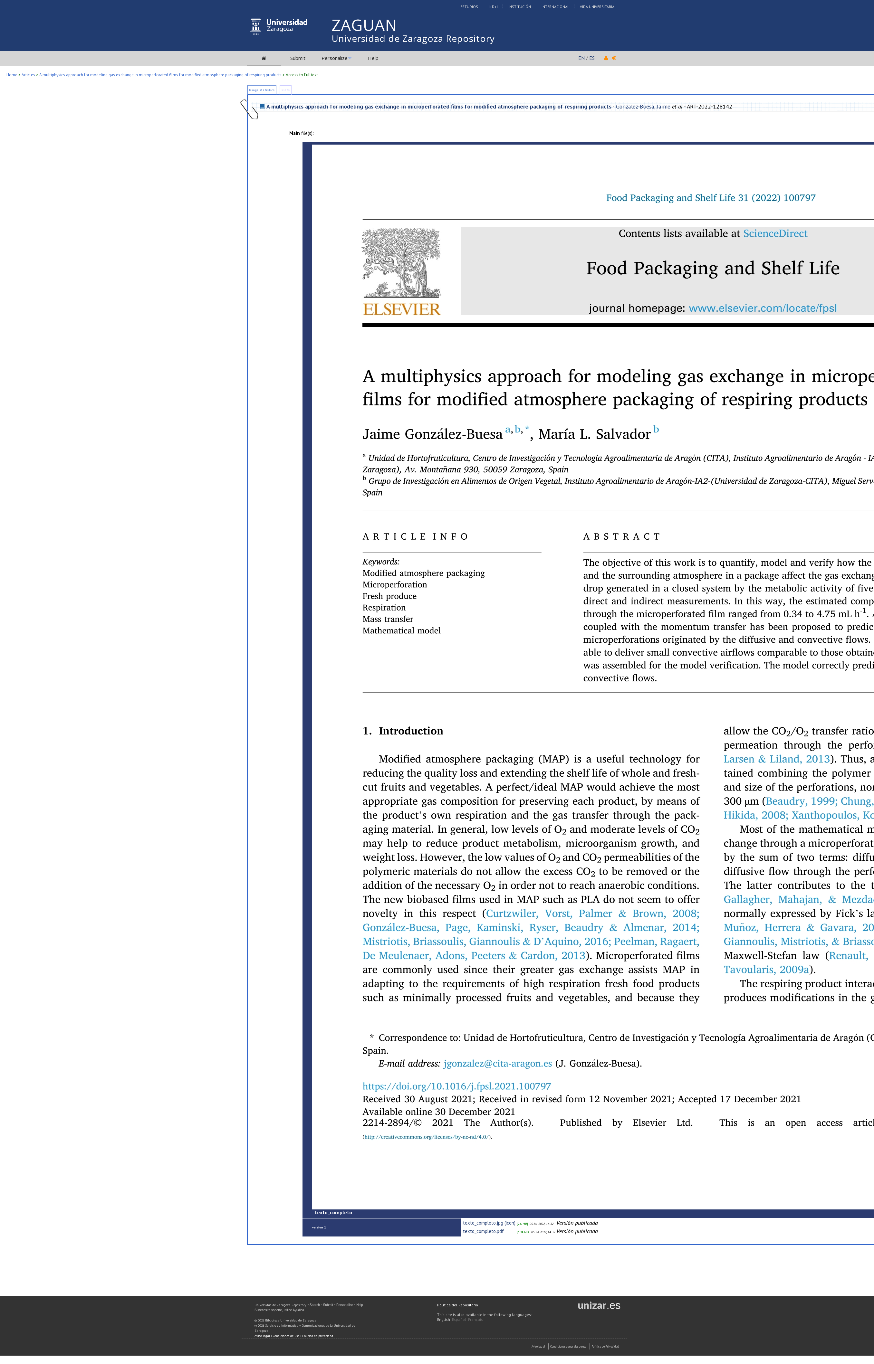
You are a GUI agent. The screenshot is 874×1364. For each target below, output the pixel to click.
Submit (297, 58)
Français (475, 1319)
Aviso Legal (538, 1346)
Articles (28, 75)
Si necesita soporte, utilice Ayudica (279, 1310)
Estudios (469, 6)
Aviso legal (262, 1336)
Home (11, 75)
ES (592, 58)
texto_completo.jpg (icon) (489, 1223)
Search (315, 1305)
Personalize (335, 58)
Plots (286, 90)
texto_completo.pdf (483, 1231)
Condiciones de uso (286, 1336)
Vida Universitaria (597, 6)
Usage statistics (261, 90)
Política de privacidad (317, 1336)
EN (581, 58)
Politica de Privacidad (605, 1346)
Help (373, 58)
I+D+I (493, 6)
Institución (519, 6)
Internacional (555, 6)
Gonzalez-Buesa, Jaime (643, 106)
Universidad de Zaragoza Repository (413, 38)
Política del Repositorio (457, 1304)
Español (459, 1319)
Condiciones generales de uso (568, 1346)
